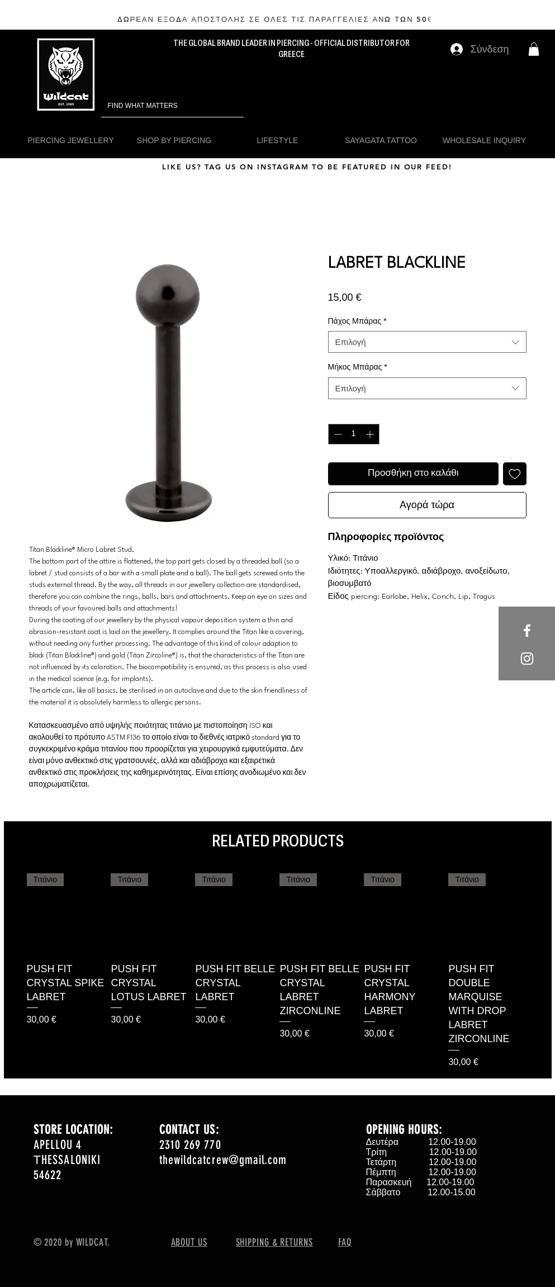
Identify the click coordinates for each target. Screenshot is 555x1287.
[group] (278, 971)
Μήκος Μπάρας (357, 366)
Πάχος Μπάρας (357, 320)
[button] (533, 49)
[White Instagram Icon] (527, 658)
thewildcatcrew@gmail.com (223, 1159)
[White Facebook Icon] (527, 630)
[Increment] (371, 434)
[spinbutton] (354, 434)
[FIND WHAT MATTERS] (157, 106)
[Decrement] (337, 434)
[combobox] (427, 342)
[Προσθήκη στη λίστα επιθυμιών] (514, 474)
